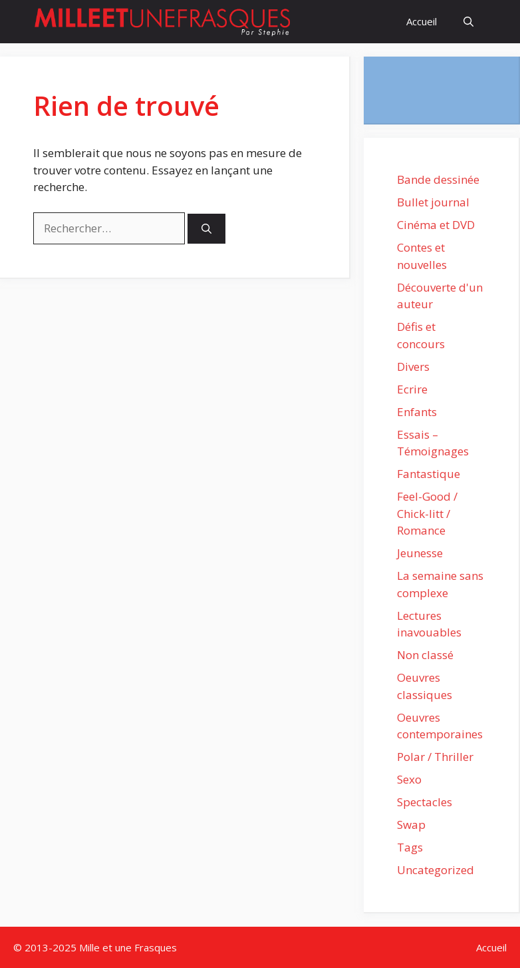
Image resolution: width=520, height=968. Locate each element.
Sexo (409, 779)
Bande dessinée (438, 179)
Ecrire (412, 389)
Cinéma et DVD (436, 224)
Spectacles (424, 802)
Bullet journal (433, 202)
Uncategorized (435, 869)
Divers (413, 366)
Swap (411, 824)
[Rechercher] (206, 229)
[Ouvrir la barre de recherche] (468, 21)
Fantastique (428, 473)
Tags (410, 847)
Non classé (425, 654)
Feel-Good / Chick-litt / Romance (427, 513)
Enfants (417, 411)
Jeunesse (420, 553)
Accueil (421, 21)
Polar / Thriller (435, 756)
